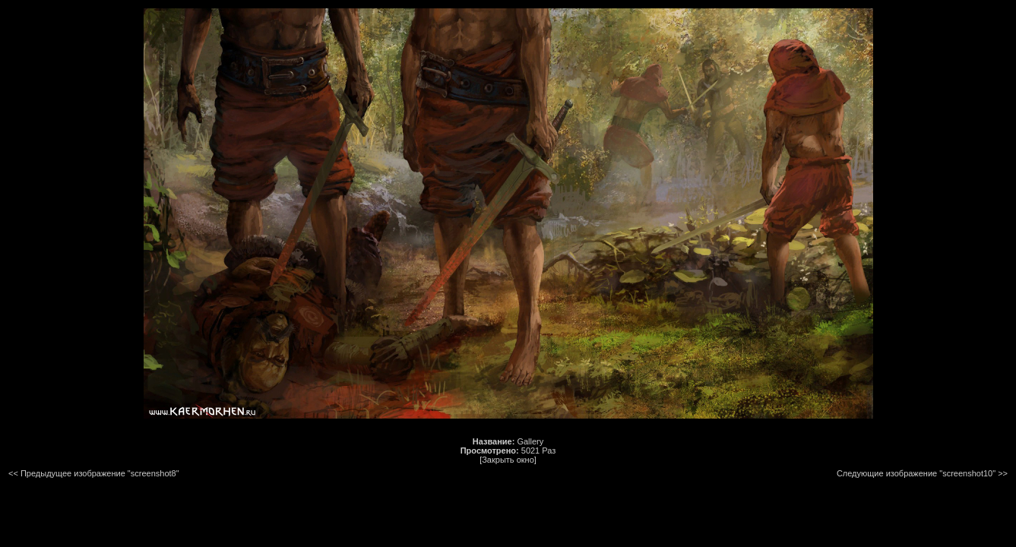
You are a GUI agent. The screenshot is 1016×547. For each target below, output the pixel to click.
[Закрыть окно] (508, 459)
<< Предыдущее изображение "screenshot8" (93, 473)
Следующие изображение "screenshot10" (916, 473)
